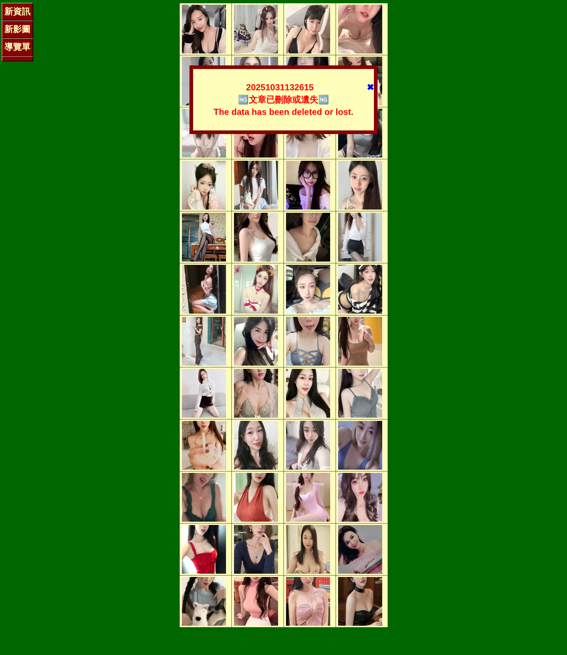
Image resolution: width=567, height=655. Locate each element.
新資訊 (17, 11)
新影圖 (17, 29)
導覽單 (17, 47)
